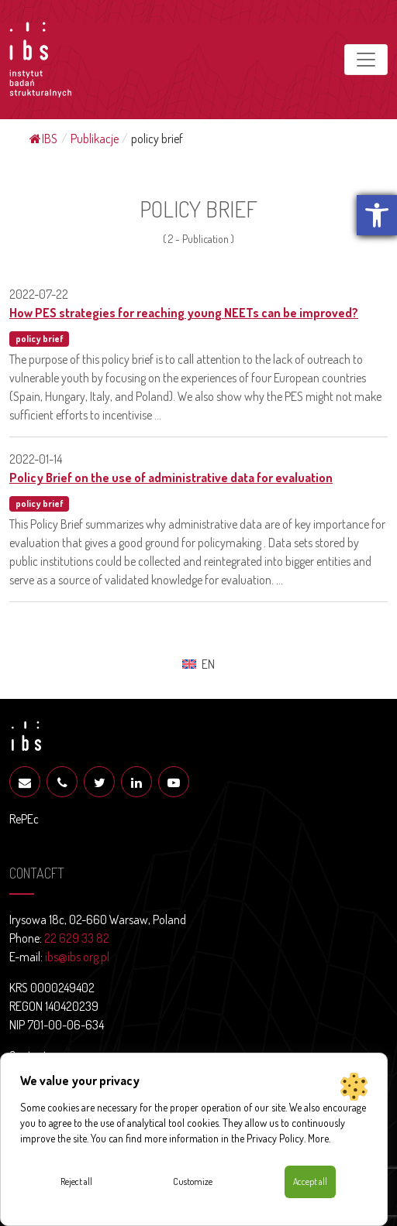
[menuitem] (198, 663)
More (318, 1138)
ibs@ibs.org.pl (77, 956)
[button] (377, 215)
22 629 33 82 (76, 938)
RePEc (24, 819)
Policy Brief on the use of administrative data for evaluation (171, 477)
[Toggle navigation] (366, 59)
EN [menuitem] (208, 664)
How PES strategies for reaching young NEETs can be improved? (183, 312)
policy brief (39, 338)
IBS (43, 138)
